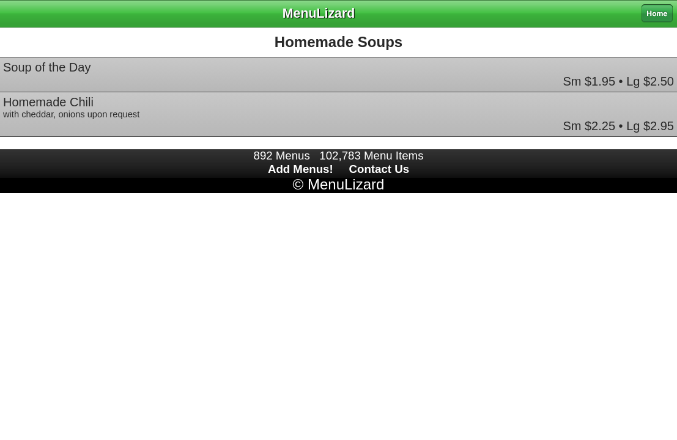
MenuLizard (346, 184)
